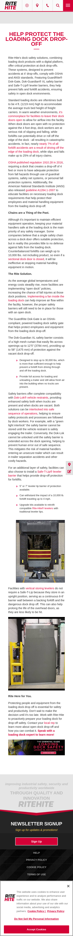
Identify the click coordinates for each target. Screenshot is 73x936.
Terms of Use (36, 874)
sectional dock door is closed (26, 259)
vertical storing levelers (40, 588)
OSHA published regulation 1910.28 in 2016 (35, 162)
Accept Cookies (36, 929)
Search (58, 5)
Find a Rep (37, 5)
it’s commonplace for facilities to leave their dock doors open (36, 116)
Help (36, 852)
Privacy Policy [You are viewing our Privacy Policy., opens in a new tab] (55, 911)
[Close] (68, 886)
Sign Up (36, 841)
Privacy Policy (36, 859)
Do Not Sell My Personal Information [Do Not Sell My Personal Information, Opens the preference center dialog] (36, 918)
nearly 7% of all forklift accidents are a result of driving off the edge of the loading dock (36, 147)
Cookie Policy (37, 867)
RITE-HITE (11, 5)
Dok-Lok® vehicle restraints (31, 397)
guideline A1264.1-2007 (40, 190)
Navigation (68, 5)
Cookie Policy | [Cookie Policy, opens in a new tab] (36, 911)
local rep (49, 722)
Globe (27, 5)
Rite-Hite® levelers (42, 508)
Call (48, 5)
